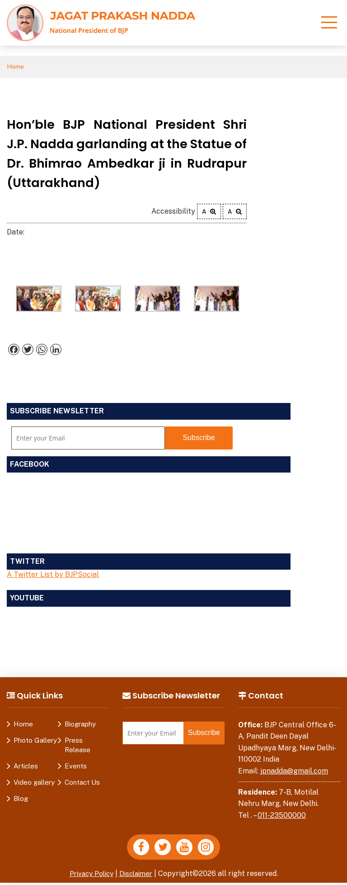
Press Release (77, 745)
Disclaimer (138, 875)
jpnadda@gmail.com (294, 772)
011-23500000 (282, 815)
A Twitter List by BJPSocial (53, 575)
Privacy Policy (90, 875)
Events (76, 766)
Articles (26, 766)
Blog (21, 799)
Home (16, 67)
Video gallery (34, 783)
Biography (80, 724)
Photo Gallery (35, 741)
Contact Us (82, 783)
